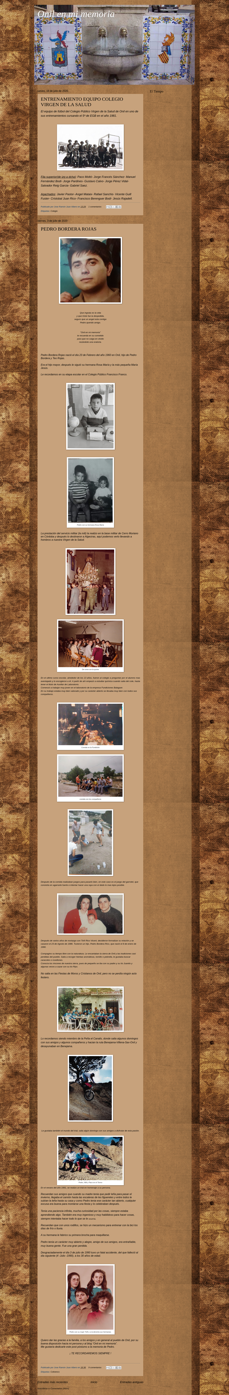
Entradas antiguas (131, 1382)
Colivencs (55, 1372)
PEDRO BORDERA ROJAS (69, 228)
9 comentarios (94, 1367)
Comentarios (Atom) (60, 1388)
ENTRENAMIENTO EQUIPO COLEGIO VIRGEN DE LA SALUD (82, 101)
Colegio (54, 211)
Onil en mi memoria (76, 14)
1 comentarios (94, 206)
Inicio (94, 1382)
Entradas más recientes (52, 1382)
